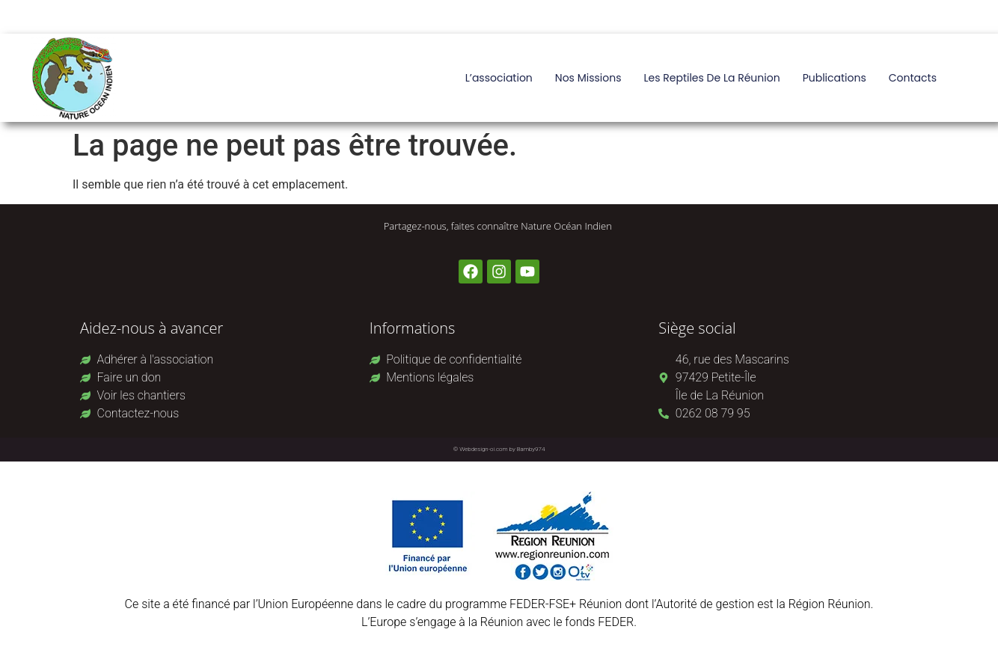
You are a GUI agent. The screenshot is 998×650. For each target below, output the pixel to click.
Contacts (913, 77)
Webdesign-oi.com (483, 449)
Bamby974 (531, 449)
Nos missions (588, 77)
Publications (834, 77)
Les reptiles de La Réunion (711, 77)
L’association (499, 77)
